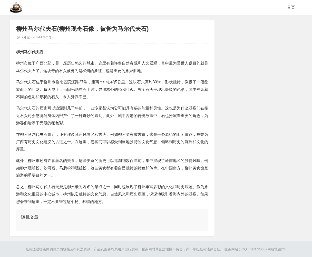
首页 (291, 7)
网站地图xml (276, 249)
